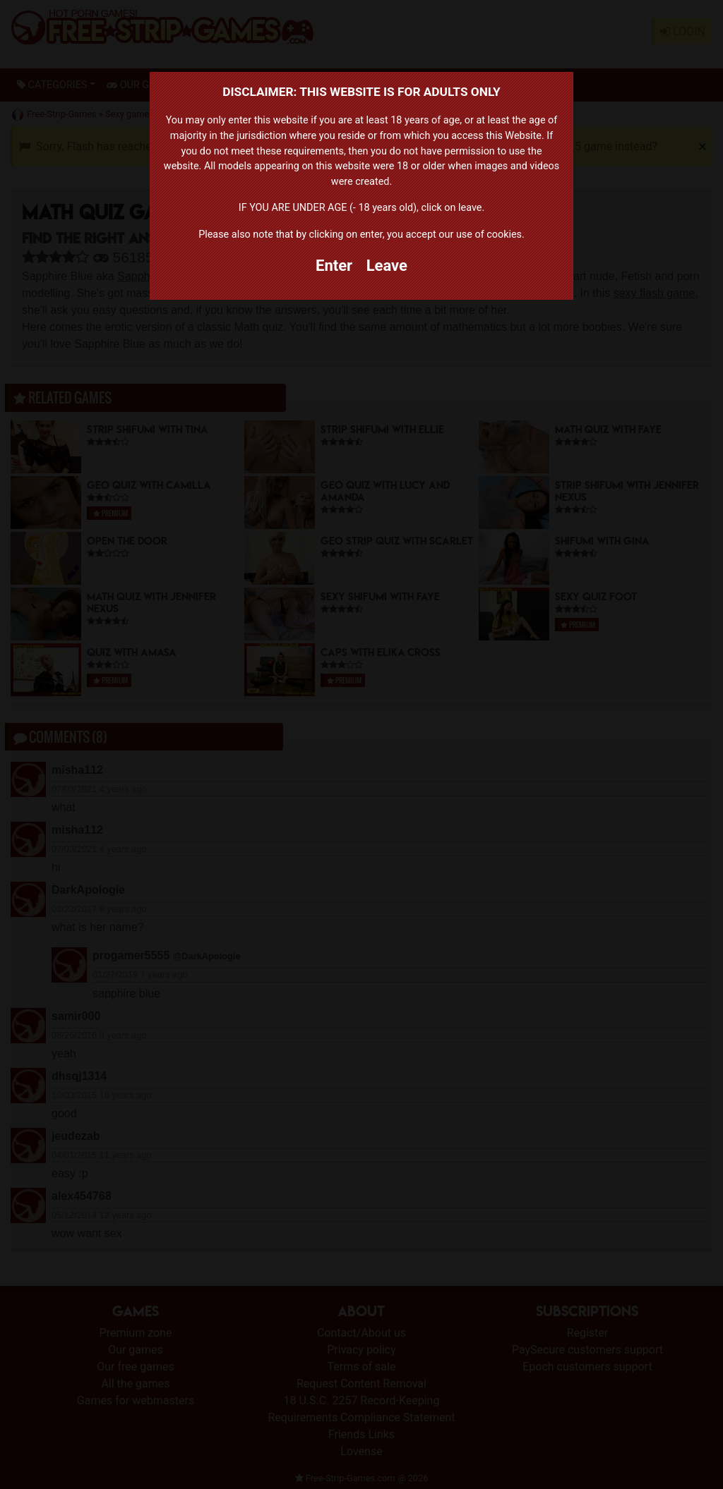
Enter (334, 265)
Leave (386, 265)
